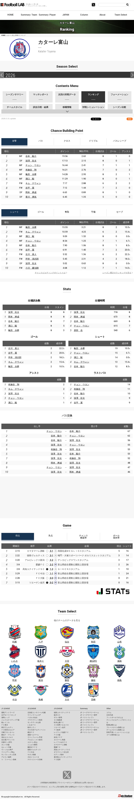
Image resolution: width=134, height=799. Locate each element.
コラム (108, 713)
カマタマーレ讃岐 (60, 745)
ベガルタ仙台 (32, 717)
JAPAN (65, 14)
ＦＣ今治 (31, 752)
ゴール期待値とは (113, 735)
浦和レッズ (5, 717)
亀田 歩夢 (30, 174)
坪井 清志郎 (32, 259)
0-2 (49, 582)
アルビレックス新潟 (35, 740)
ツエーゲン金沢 (59, 727)
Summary (84, 709)
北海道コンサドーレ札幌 (37, 713)
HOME (10, 14)
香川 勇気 (30, 197)
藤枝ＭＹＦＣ (32, 747)
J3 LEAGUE (58, 709)
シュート (100, 336)
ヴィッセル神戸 (7, 750)
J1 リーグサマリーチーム (89, 713)
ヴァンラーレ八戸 (34, 715)
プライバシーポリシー (65, 783)
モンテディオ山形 (34, 722)
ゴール (34, 336)
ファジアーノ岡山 (8, 752)
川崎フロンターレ (8, 732)
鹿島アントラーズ (8, 713)
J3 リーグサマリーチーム (89, 727)
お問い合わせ (87, 783)
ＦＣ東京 (4, 725)
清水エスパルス (7, 737)
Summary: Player (47, 14)
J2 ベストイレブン (87, 725)
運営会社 (78, 783)
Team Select (121, 14)
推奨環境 (52, 783)
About (102, 14)
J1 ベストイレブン (87, 717)
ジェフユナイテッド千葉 (10, 720)
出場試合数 (34, 300)
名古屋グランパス (8, 740)
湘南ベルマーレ (33, 735)
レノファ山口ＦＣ (60, 742)
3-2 (49, 560)
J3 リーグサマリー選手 (88, 730)
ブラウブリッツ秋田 (35, 720)
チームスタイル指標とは (115, 730)
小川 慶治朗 (32, 268)
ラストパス (100, 372)
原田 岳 (78, 330)
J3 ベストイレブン (87, 732)
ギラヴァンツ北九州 (61, 752)
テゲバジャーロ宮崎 (35, 760)
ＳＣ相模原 (58, 720)
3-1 (49, 555)
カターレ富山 (32, 742)
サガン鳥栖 (32, 755)
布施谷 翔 (30, 170)
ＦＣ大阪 (57, 735)
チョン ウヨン (33, 165)
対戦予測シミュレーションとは (117, 732)
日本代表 (109, 715)
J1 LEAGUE (5, 709)
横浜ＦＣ (31, 732)
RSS (129, 119)
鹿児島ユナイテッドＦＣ (63, 757)
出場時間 (100, 300)
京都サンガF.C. (6, 742)
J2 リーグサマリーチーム (89, 720)
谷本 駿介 (30, 156)
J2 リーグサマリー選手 (88, 722)
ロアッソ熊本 (59, 755)
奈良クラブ (58, 737)
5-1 (49, 551)
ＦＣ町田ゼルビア (8, 730)
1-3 (49, 569)
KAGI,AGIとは (111, 725)
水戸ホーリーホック (8, 715)
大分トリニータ (33, 757)
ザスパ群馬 (58, 717)
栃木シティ (32, 727)
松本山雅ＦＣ (59, 722)
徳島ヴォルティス (34, 750)
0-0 (49, 578)
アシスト (34, 372)
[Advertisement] (67, 495)
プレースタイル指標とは (115, 727)
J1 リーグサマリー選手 (88, 715)
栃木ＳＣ (57, 715)
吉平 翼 (29, 188)
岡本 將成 (30, 192)
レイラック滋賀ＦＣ (61, 732)
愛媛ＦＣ (57, 747)
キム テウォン (33, 183)
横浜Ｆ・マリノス (8, 735)
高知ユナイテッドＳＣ (62, 750)
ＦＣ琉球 (57, 760)
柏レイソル (5, 722)
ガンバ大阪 (5, 745)
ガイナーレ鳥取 (59, 740)
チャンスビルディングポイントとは (50, 273)
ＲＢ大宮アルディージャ (37, 730)
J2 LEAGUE (32, 709)
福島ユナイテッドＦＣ (62, 713)
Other (108, 709)
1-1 (49, 573)
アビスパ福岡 (6, 757)
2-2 (49, 564)
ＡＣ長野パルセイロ (61, 725)
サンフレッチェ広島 (8, 755)
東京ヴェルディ (7, 727)
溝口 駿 (29, 178)
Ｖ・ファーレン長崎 (8, 760)
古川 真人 (30, 254)
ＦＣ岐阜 (57, 730)
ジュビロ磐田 (32, 745)
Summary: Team (29, 14)
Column (84, 14)
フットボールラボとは (114, 717)
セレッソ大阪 (6, 747)
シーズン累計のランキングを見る (116, 273)
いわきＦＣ (32, 725)
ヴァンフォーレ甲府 (35, 737)
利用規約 (45, 783)
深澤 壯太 (30, 160)
